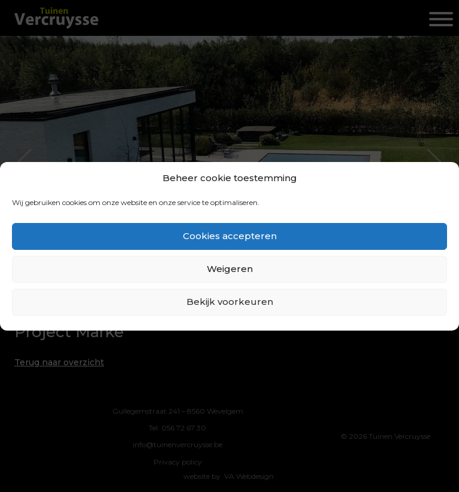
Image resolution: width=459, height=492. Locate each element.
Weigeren (230, 268)
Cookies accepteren (230, 236)
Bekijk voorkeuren (229, 301)
